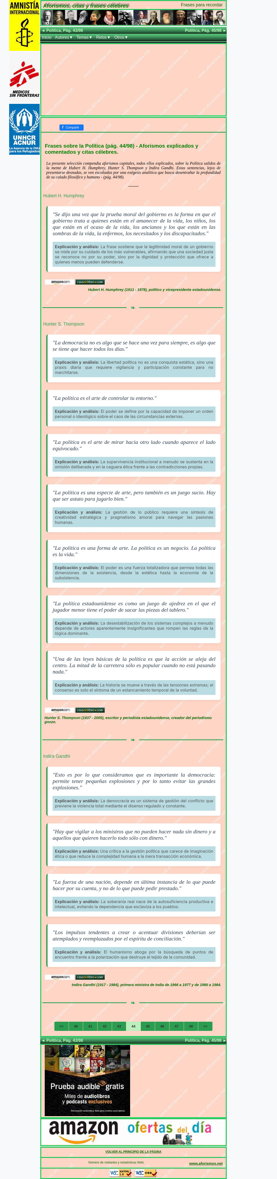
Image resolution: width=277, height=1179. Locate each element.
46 (162, 1026)
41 (90, 1026)
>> (205, 1026)
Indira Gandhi (56, 756)
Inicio (46, 37)
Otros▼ (121, 37)
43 (119, 1026)
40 (76, 1026)
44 (133, 1026)
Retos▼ (103, 37)
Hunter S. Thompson (63, 324)
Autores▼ (64, 37)
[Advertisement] (133, 79)
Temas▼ (84, 37)
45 (148, 1026)
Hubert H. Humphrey (63, 195)
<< (61, 1026)
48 (191, 1026)
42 (105, 1026)
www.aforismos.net (206, 1163)
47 (177, 1026)
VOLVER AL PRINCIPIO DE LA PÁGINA (133, 1152)
